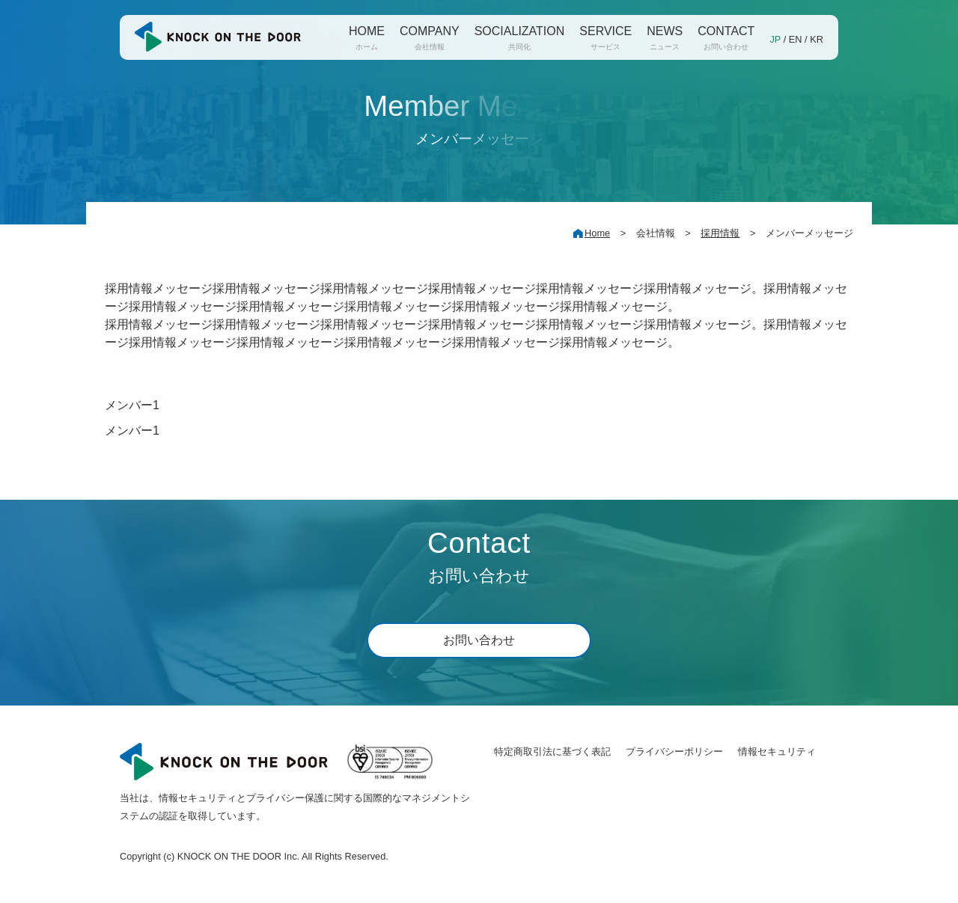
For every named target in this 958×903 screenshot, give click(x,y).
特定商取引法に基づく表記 (552, 751)
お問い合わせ (479, 640)
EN (795, 39)
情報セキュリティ (777, 751)
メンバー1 (132, 405)
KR (816, 39)
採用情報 (720, 233)
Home (597, 233)
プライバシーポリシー (674, 751)
